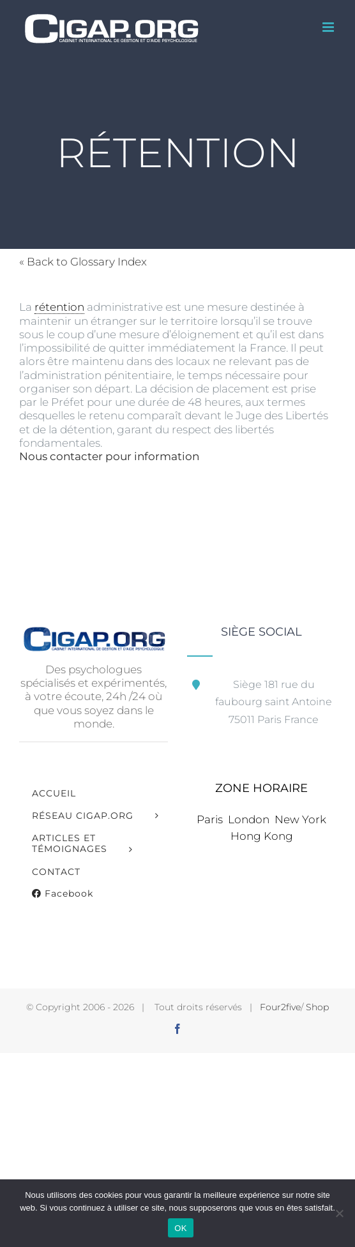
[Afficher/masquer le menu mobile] (329, 27)
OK (180, 1228)
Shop (317, 1007)
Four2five (280, 1007)
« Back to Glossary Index (83, 261)
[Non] (339, 1213)
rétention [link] (59, 307)
